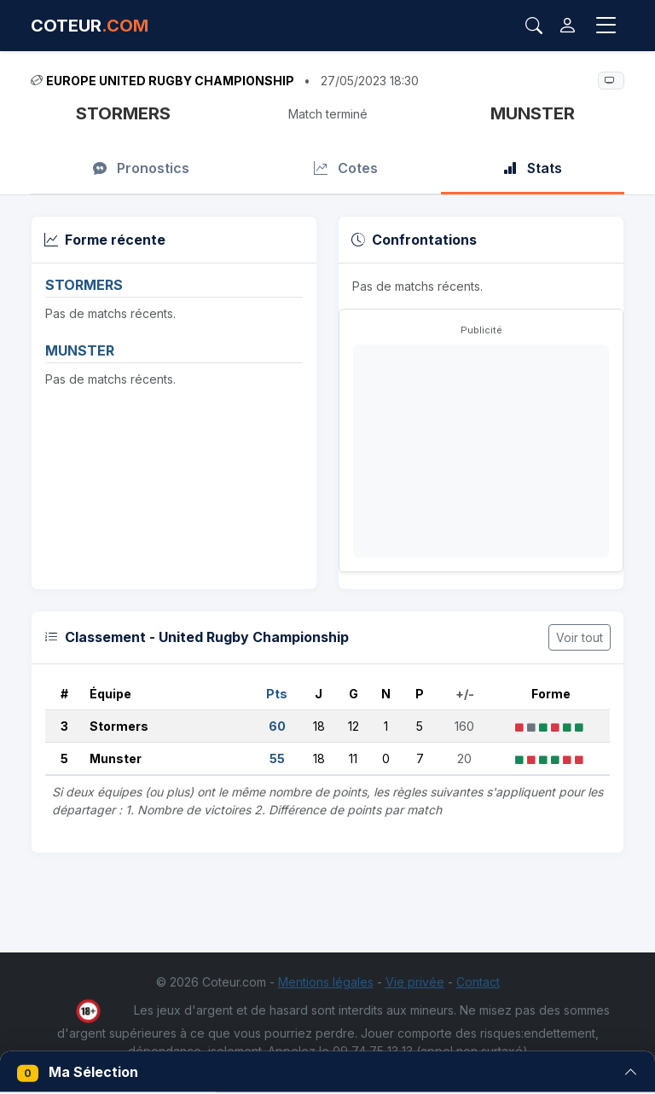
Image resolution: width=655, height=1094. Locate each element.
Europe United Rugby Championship (170, 80)
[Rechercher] (534, 26)
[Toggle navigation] (606, 25)
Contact (478, 982)
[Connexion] (568, 25)
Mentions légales (326, 982)
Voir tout (579, 637)
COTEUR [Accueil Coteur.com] (89, 25)
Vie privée (414, 982)
